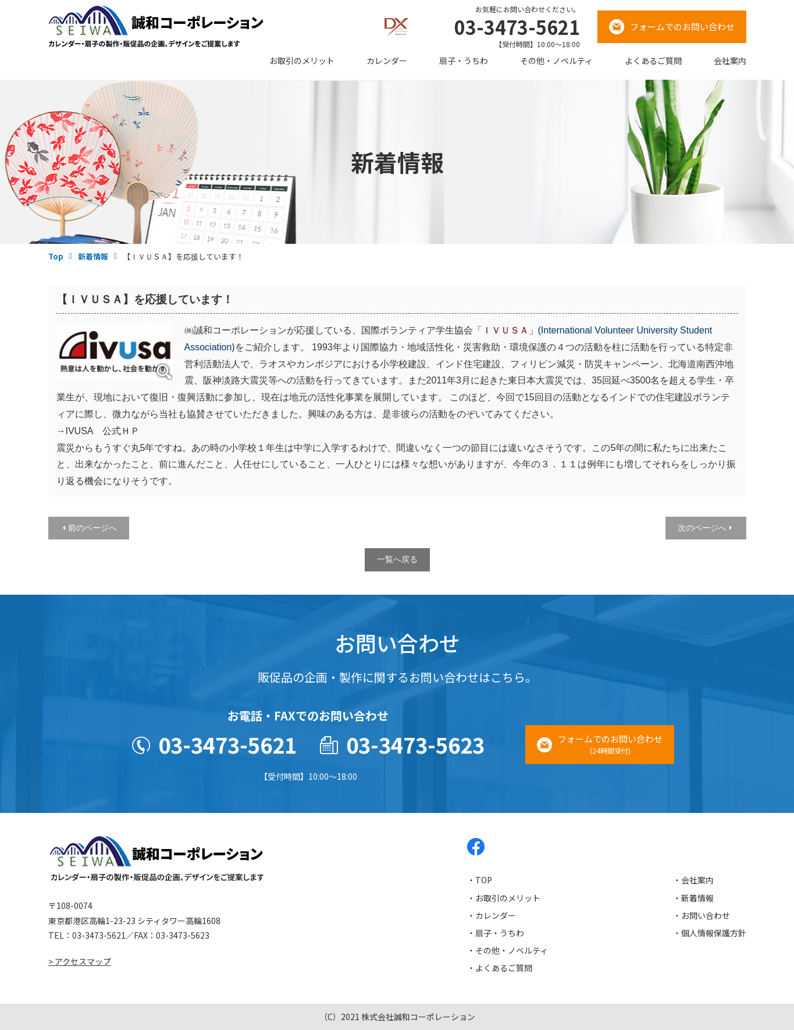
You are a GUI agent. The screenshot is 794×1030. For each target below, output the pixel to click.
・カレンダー (491, 915)
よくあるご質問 (653, 60)
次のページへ (702, 527)
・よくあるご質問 (499, 968)
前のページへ (92, 527)
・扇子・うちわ (495, 933)
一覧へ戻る (397, 559)
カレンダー (386, 60)
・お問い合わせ (701, 915)
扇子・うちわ (463, 60)
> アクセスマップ (79, 961)
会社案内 (730, 60)
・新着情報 (693, 898)
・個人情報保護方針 (709, 933)
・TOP (479, 880)
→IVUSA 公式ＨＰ (98, 431)
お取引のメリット (301, 60)
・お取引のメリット (503, 898)
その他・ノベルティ (556, 60)
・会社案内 (693, 880)
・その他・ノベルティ (507, 950)
